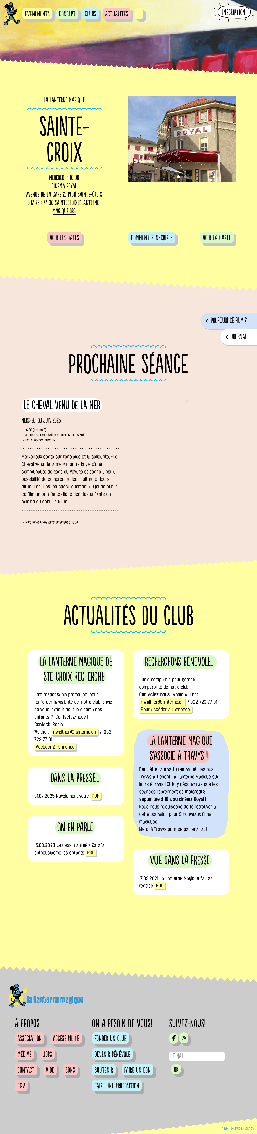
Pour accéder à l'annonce (165, 709)
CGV (21, 1086)
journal (239, 336)
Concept (67, 14)
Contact (26, 1070)
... (138, 14)
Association (29, 1038)
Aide (50, 1070)
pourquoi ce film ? (229, 320)
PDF (95, 796)
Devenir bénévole (112, 1054)
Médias (24, 1054)
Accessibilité (66, 1038)
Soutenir (104, 1070)
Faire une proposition (117, 1086)
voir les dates (64, 238)
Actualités (116, 14)
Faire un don (137, 1070)
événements (37, 14)
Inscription (233, 12)
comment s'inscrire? (152, 238)
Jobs (47, 1054)
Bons (70, 1070)
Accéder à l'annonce (55, 746)
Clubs (90, 14)
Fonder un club (110, 1038)
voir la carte (217, 238)
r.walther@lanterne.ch (74, 731)
